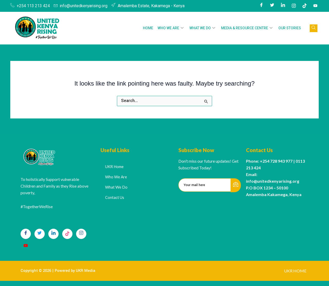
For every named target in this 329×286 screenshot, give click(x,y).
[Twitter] (272, 6)
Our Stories (290, 28)
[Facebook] (261, 6)
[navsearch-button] (313, 28)
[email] (204, 185)
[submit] (236, 185)
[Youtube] (315, 6)
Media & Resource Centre (247, 28)
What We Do (203, 28)
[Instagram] (294, 6)
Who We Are (172, 28)
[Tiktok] (304, 6)
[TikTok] (67, 234)
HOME (149, 28)
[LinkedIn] (283, 6)
